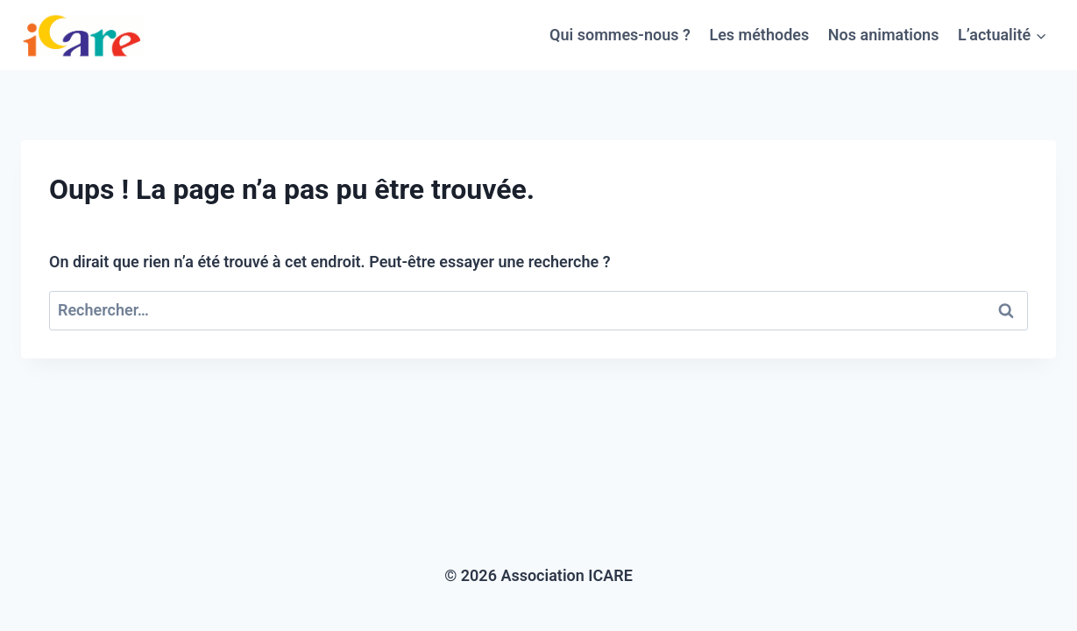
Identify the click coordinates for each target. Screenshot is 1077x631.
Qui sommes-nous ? (620, 34)
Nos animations (883, 34)
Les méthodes (759, 34)
